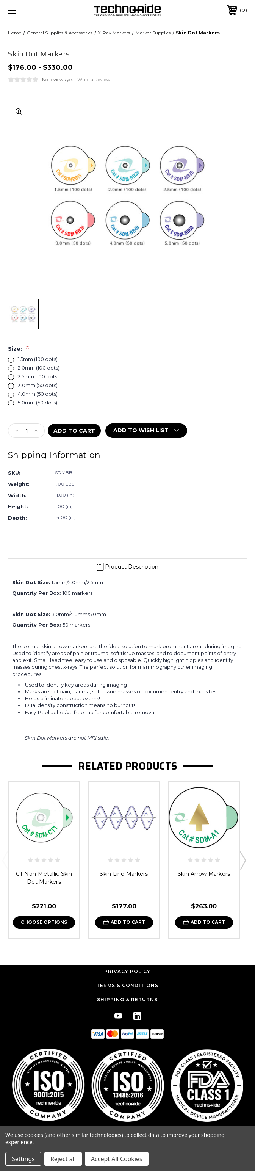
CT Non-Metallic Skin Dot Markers (44, 877)
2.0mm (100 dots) (38, 367)
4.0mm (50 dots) (38, 394)
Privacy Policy (127, 971)
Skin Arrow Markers (204, 873)
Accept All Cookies (116, 1159)
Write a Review (93, 79)
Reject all (63, 1159)
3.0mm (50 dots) (38, 385)
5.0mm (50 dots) (37, 402)
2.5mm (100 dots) (38, 376)
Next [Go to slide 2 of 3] (242, 860)
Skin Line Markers (124, 873)
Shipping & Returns (127, 999)
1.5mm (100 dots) (38, 359)
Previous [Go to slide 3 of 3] (5, 860)
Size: (19, 348)
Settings (23, 1159)
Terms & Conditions (127, 985)
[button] (127, 1085)
